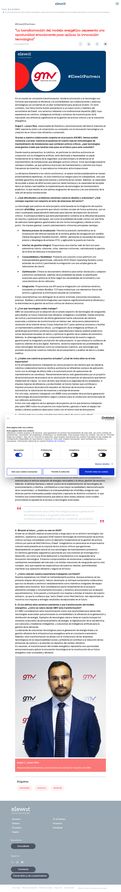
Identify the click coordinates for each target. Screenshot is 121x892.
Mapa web (58, 888)
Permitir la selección (61, 472)
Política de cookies (46, 888)
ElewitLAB (58, 788)
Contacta (23, 869)
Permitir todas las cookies (96, 472)
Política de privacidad (29, 888)
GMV (93, 111)
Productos (17, 828)
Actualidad (14, 9)
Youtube (22, 862)
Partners (16, 823)
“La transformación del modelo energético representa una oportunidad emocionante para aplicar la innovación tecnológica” (57, 12)
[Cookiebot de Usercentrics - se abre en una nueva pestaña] (103, 418)
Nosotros (16, 819)
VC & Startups (59, 819)
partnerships (25, 788)
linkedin (17, 862)
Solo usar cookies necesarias (24, 472)
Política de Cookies (56, 441)
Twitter (12, 862)
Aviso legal (16, 888)
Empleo (15, 832)
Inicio (4, 9)
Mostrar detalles (102, 464)
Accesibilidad (69, 888)
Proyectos (57, 823)
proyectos (41, 788)
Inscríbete (23, 846)
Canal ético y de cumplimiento (30, 876)
